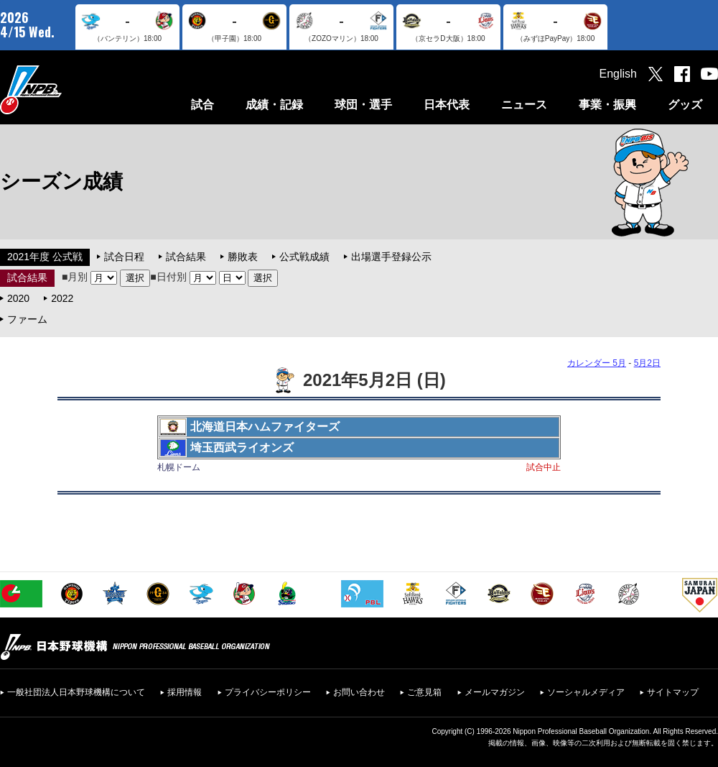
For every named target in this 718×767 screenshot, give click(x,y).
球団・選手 (363, 104)
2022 (62, 298)
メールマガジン (495, 692)
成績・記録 (274, 104)
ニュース (524, 104)
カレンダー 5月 (596, 363)
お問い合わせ (359, 692)
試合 (202, 104)
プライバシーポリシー (268, 692)
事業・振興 (607, 104)
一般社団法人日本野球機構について (76, 692)
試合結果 (186, 256)
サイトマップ (673, 692)
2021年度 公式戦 (45, 256)
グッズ (685, 104)
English (618, 74)
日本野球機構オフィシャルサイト (67, 89)
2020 (18, 298)
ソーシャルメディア (586, 692)
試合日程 (124, 256)
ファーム (27, 319)
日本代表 (447, 104)
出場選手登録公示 (391, 256)
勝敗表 (243, 256)
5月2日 (647, 363)
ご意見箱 (424, 692)
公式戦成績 (304, 256)
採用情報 (184, 692)
